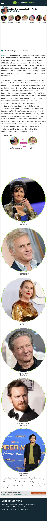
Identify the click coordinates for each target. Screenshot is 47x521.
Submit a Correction (39, 493)
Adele (3, 55)
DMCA (14, 507)
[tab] (23, 51)
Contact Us (13, 504)
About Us (5, 504)
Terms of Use (22, 507)
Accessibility (5, 507)
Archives (21, 504)
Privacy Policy (30, 504)
